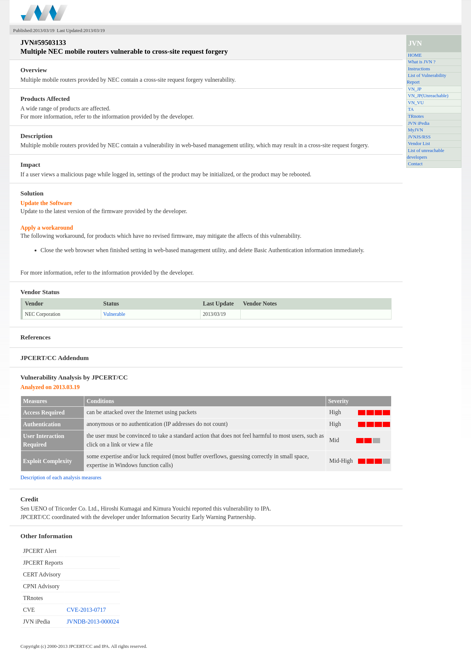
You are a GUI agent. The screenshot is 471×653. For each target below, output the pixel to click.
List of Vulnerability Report (426, 79)
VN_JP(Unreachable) (428, 95)
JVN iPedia (418, 123)
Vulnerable (114, 314)
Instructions (419, 68)
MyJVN (415, 130)
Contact (415, 163)
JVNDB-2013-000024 (93, 621)
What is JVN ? (421, 61)
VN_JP (414, 89)
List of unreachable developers (425, 154)
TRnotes (416, 116)
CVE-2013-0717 (86, 610)
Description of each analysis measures (61, 477)
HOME (415, 55)
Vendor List (419, 143)
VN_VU (416, 102)
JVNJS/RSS (419, 137)
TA (411, 109)
